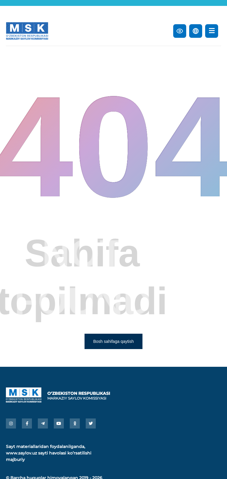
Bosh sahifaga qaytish (113, 341)
